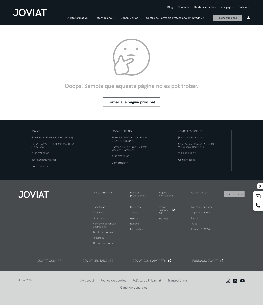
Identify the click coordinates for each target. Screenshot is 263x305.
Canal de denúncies (133, 287)
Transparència (177, 280)
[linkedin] (235, 281)
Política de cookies (113, 280)
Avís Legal (87, 280)
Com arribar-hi (40, 166)
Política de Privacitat (147, 280)
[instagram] (228, 281)
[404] (33, 192)
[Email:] (258, 197)
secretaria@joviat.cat (44, 159)
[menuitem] (244, 7)
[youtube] (242, 281)
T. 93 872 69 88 (40, 153)
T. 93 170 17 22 (187, 153)
